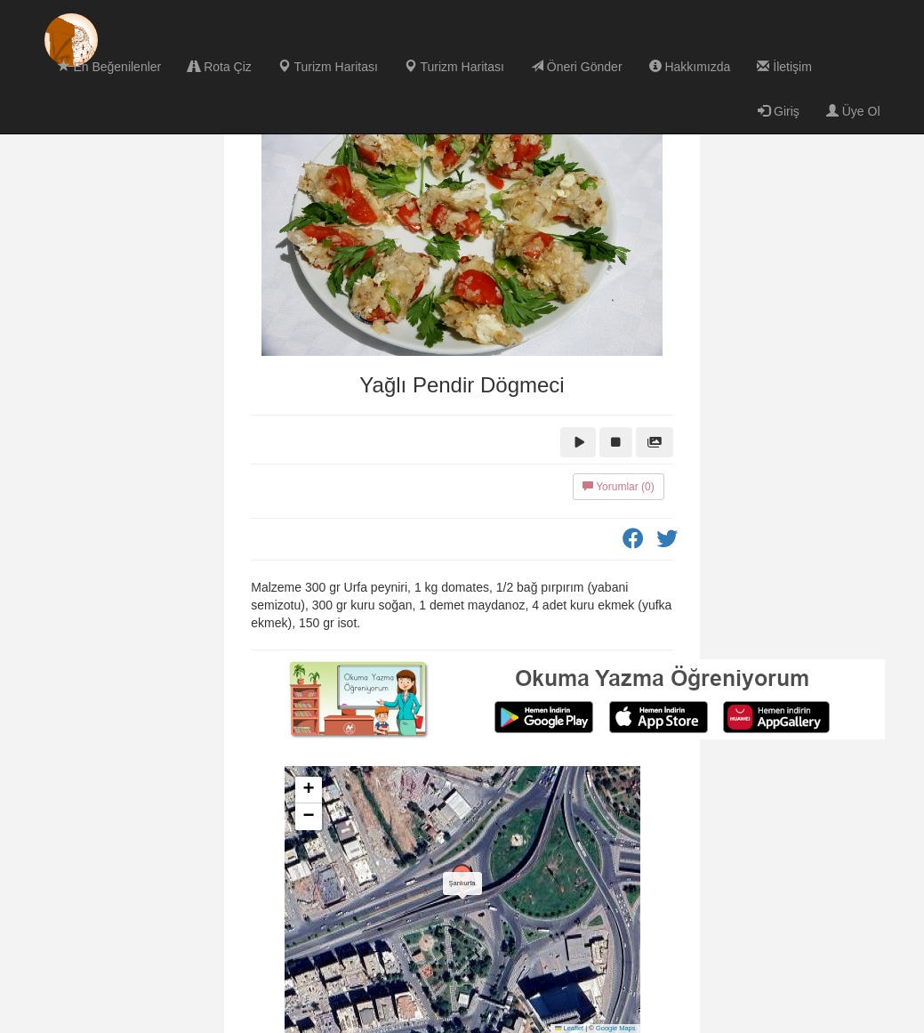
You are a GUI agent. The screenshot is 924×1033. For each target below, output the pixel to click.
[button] (462, 882)
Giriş (778, 111)
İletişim (784, 67)
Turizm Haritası (328, 67)
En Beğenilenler (110, 67)
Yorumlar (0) (619, 486)
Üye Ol (853, 111)
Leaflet (569, 1028)
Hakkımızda (690, 67)
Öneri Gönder (577, 67)
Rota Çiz (220, 67)
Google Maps (616, 1028)
